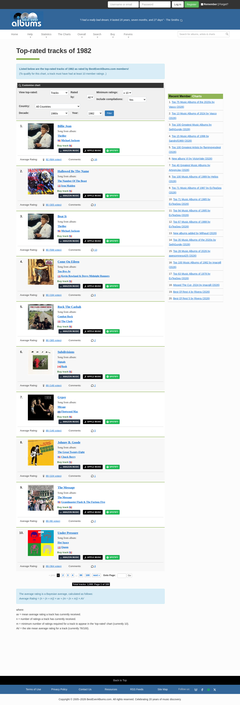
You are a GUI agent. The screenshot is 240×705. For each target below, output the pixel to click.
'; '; (137, 99)
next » (96, 575)
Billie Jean (64, 126)
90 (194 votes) (53, 295)
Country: (24, 106)
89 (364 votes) (53, 566)
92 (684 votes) (53, 159)
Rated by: (74, 93)
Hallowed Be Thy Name (73, 171)
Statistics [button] (46, 35)
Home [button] (14, 34)
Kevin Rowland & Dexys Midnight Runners (85, 276)
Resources (111, 689)
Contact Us (85, 689)
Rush (64, 366)
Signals (62, 362)
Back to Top (120, 680)
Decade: (24, 112)
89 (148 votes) (53, 385)
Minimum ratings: (107, 92)
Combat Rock (65, 316)
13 (94, 250)
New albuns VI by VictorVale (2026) (192, 158)
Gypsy (62, 397)
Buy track (62, 145)
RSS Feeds (136, 689)
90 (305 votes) (53, 204)
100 (88, 575)
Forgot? (223, 4)
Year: (75, 112)
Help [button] (30, 35)
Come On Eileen (68, 261)
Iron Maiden (68, 185)
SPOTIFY (112, 150)
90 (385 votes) (53, 340)
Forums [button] (128, 35)
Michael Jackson (70, 140)
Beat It (62, 216)
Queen (64, 547)
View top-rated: (28, 92)
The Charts (64, 34)
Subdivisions (66, 352)
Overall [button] (82, 35)
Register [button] (191, 4)
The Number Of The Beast (72, 181)
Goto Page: (109, 575)
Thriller (62, 135)
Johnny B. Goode (69, 442)
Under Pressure (68, 533)
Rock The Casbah (69, 307)
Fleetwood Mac (69, 411)
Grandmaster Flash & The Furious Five (83, 502)
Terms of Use (33, 689)
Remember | (210, 4)
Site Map (162, 689)
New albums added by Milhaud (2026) (195, 233)
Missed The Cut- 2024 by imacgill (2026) (196, 285)
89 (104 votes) (53, 476)
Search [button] (97, 35)
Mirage (62, 407)
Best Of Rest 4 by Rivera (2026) (191, 291)
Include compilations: (109, 99)
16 (94, 159)
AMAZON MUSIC (69, 150)
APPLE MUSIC (92, 150)
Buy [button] (112, 35)
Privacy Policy (59, 689)
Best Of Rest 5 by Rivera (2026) (191, 298)
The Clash (67, 321)
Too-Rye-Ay (64, 271)
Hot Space (63, 542)
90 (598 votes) (53, 250)
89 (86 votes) (53, 521)
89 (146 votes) (53, 430)
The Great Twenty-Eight (71, 452)
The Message (66, 487)
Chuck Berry (68, 457)
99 (81, 575)
